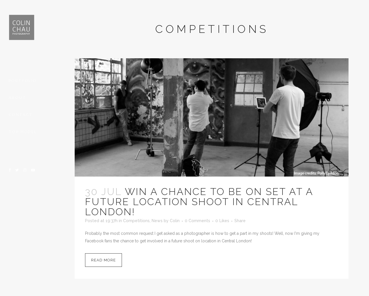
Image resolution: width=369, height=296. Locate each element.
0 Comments (197, 220)
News (157, 220)
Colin (175, 220)
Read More (103, 260)
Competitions (136, 220)
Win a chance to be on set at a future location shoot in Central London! (199, 202)
